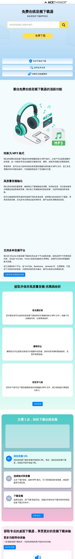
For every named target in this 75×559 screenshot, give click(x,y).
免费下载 (37, 36)
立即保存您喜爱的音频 (14, 274)
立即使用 (37, 404)
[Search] (63, 24)
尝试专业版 (9, 547)
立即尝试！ (37, 515)
